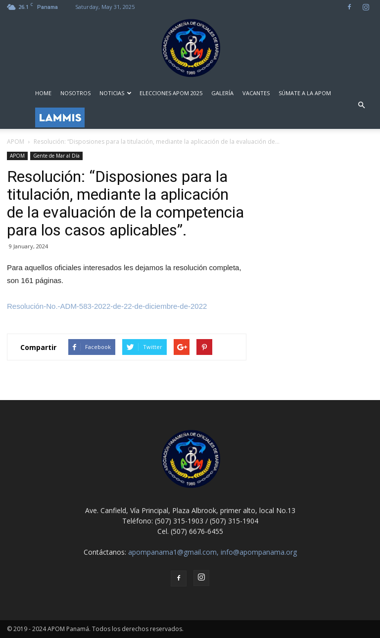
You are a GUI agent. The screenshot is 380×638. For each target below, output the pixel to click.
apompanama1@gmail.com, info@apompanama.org (212, 552)
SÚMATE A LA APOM (305, 93)
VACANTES (256, 93)
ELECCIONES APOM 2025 (171, 93)
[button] (361, 105)
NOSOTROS (75, 93)
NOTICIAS (115, 93)
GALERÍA (222, 93)
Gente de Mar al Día (56, 155)
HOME (43, 93)
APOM (17, 155)
